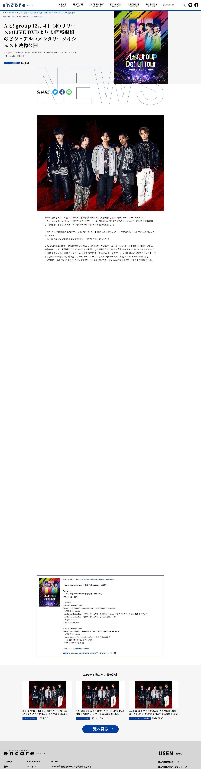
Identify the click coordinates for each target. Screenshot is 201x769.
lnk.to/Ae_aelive (82, 649)
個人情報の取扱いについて (170, 767)
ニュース (8, 762)
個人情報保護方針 (166, 762)
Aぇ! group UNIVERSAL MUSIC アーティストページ (90, 653)
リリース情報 (22, 13)
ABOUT (54, 762)
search (184, 5)
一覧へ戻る (98, 729)
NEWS (11, 13)
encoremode (33, 762)
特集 (6, 766)
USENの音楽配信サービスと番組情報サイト (71, 766)
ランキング (32, 766)
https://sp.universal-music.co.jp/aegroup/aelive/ (95, 579)
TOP (5, 13)
